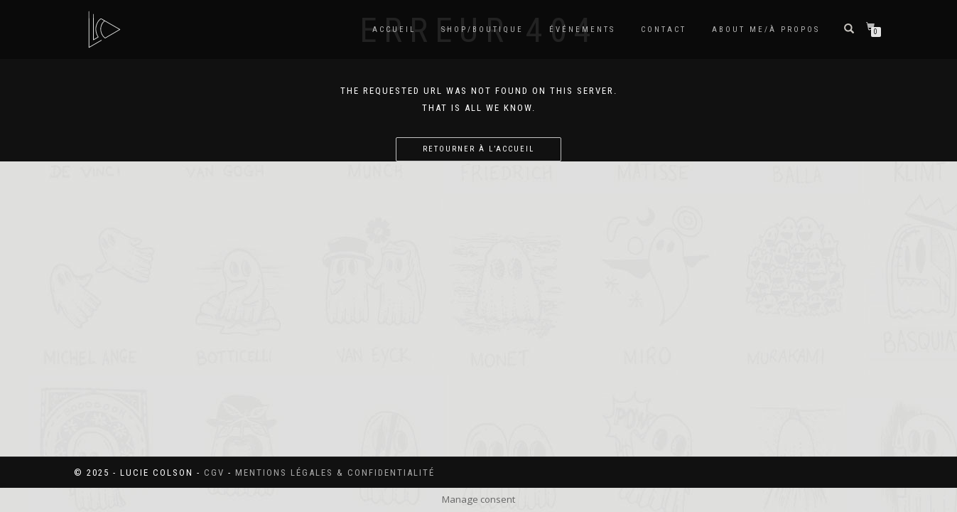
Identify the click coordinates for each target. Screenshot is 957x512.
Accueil (394, 29)
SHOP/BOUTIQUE (482, 29)
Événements (582, 29)
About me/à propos (766, 29)
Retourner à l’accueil (478, 149)
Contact (663, 29)
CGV (214, 472)
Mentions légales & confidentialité (335, 472)
